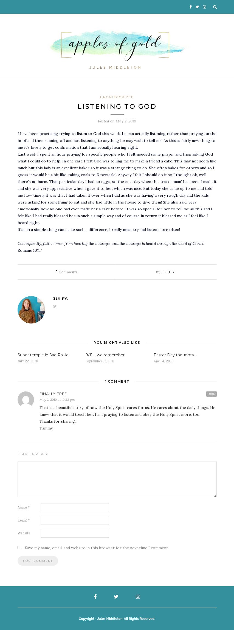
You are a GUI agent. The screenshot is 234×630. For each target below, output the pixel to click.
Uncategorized (117, 97)
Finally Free (53, 393)
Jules (168, 272)
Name (24, 507)
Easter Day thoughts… (175, 355)
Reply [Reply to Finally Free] (211, 394)
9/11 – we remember (105, 355)
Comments (66, 272)
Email (24, 520)
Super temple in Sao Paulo (43, 355)
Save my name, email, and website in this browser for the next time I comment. (97, 547)
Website (24, 533)
